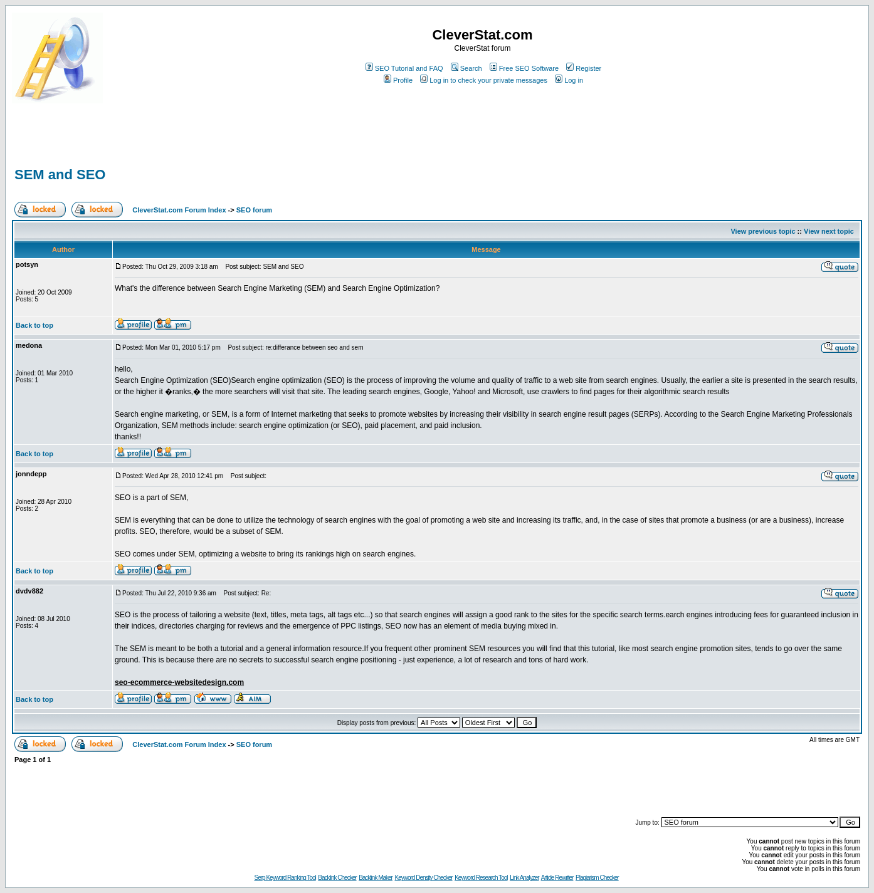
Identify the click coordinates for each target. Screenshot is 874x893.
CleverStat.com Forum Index (179, 210)
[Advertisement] (158, 145)
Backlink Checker (337, 877)
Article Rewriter (557, 877)
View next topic (829, 231)
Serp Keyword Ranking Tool (285, 877)
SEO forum (254, 210)
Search (466, 68)
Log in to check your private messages (483, 80)
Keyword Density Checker (424, 877)
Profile (398, 80)
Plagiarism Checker (597, 877)
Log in (569, 80)
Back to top (34, 325)
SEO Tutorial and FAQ (404, 68)
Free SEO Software (524, 68)
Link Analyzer (524, 877)
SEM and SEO (59, 174)
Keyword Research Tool (481, 877)
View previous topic (762, 231)
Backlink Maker (375, 877)
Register (583, 68)
